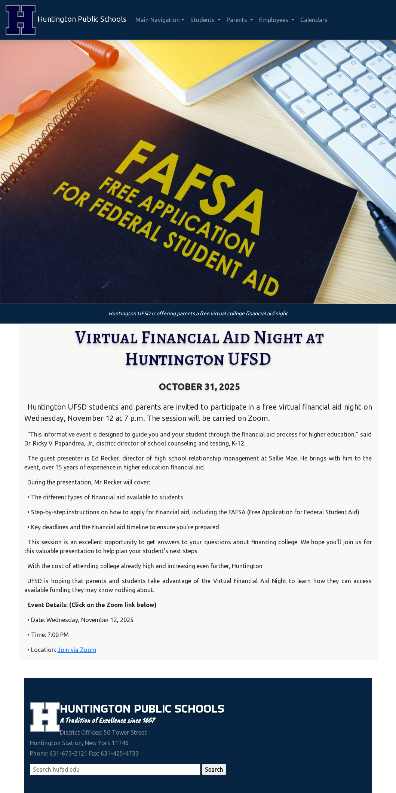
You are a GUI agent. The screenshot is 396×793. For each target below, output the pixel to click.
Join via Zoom (77, 649)
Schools (199, 709)
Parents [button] (238, 19)
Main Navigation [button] (157, 19)
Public (154, 709)
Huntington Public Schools (66, 20)
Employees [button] (274, 19)
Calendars (314, 19)
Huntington (97, 709)
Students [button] (203, 19)
